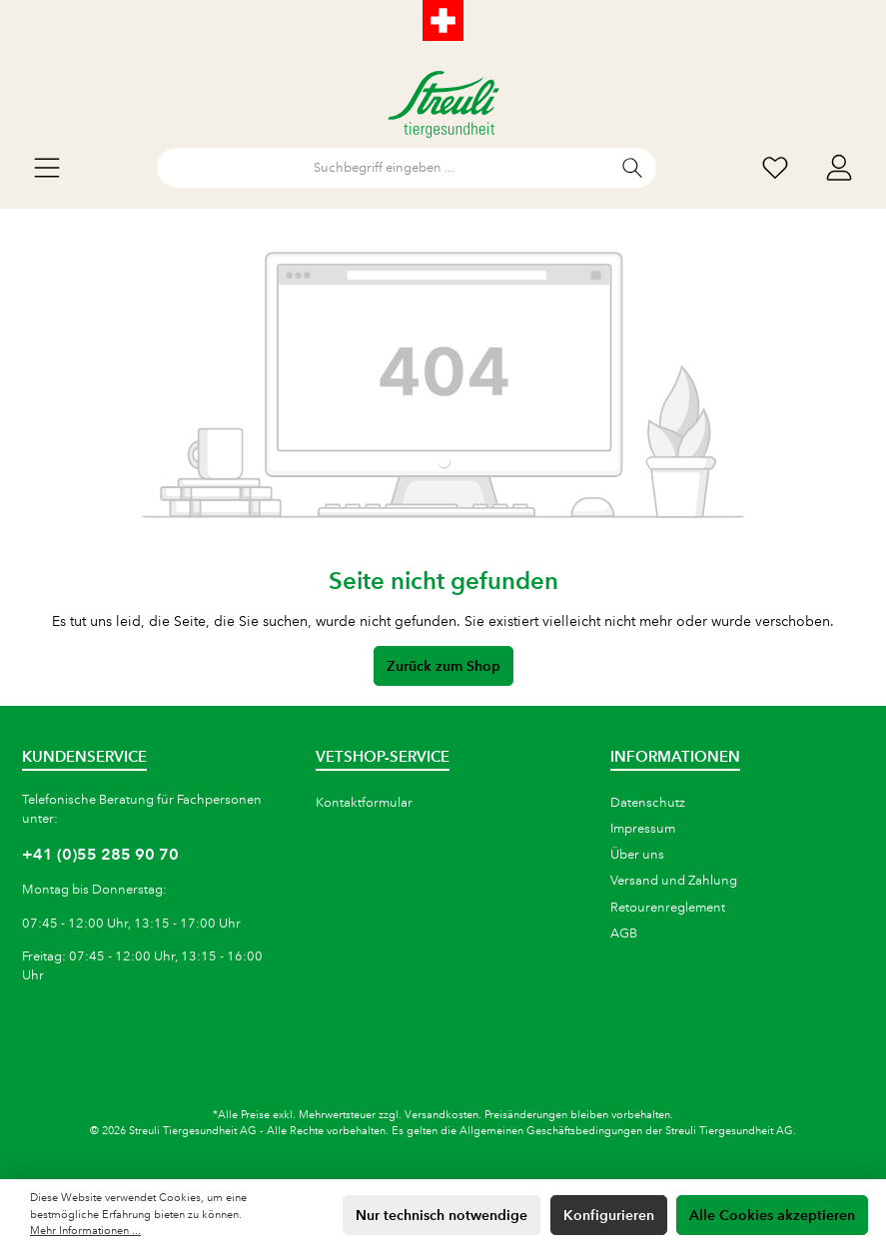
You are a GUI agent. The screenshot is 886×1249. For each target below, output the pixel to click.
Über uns (637, 855)
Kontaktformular (364, 803)
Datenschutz (647, 803)
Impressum (642, 829)
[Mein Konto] (839, 168)
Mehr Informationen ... (85, 1231)
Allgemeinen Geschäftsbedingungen (550, 1131)
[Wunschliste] (775, 168)
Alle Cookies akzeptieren (772, 1215)
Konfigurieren (608, 1215)
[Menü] (47, 168)
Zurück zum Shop (443, 666)
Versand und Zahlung (673, 881)
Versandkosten (441, 1115)
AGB (623, 933)
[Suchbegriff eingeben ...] (383, 168)
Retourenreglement (667, 908)
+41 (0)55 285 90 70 (100, 854)
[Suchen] (632, 168)
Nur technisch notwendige (441, 1215)
